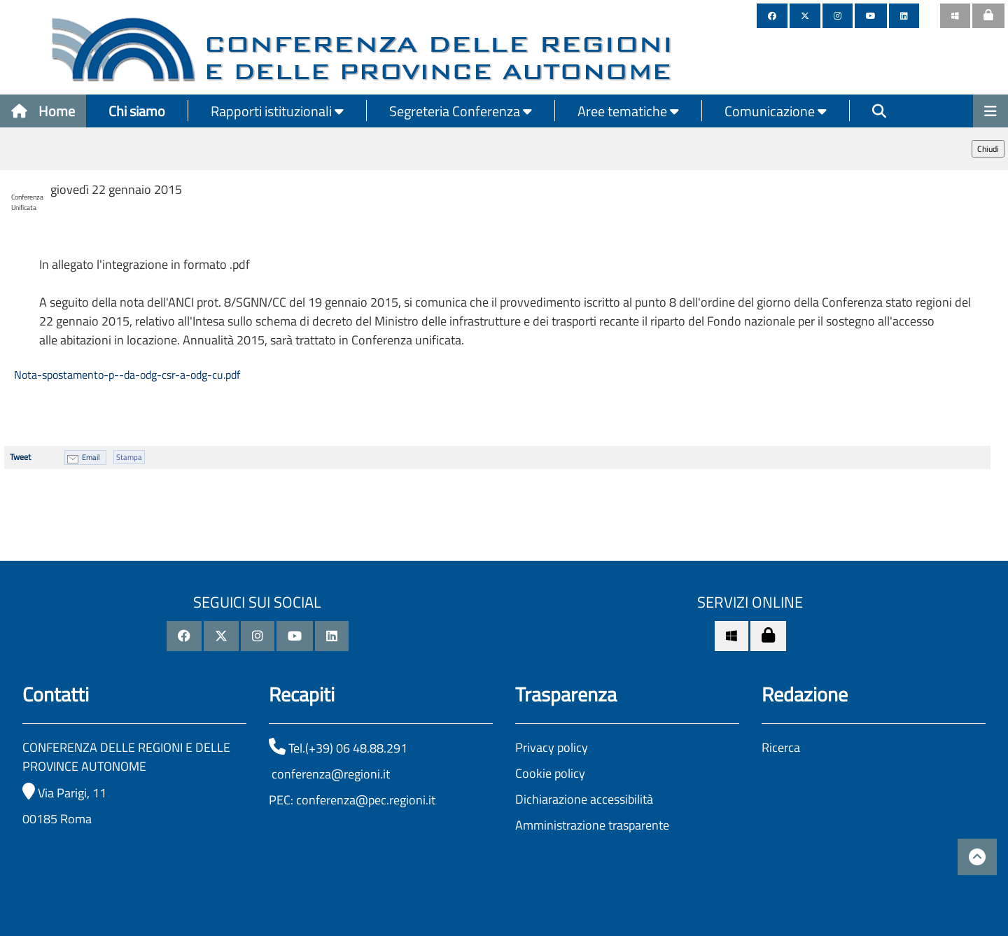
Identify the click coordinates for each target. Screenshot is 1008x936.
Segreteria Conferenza (460, 111)
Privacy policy (551, 747)
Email (91, 457)
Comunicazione (775, 111)
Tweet (20, 456)
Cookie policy (550, 773)
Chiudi (988, 148)
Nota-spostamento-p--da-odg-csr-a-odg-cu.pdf (125, 374)
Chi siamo (136, 111)
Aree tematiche (628, 111)
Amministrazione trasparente (592, 825)
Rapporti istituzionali (277, 111)
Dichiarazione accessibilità (584, 799)
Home (43, 111)
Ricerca (781, 747)
